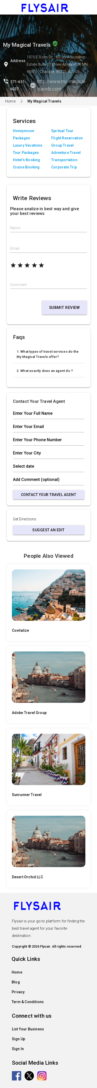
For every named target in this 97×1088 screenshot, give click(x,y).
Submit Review (64, 307)
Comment (18, 285)
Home (10, 101)
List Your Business (28, 1029)
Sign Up (18, 1039)
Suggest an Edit (48, 530)
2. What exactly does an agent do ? (45, 371)
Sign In (18, 1049)
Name (15, 228)
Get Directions (24, 519)
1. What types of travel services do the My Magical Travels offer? (48, 354)
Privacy (18, 992)
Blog (16, 982)
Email (14, 248)
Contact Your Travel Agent (48, 495)
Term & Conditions (28, 1002)
